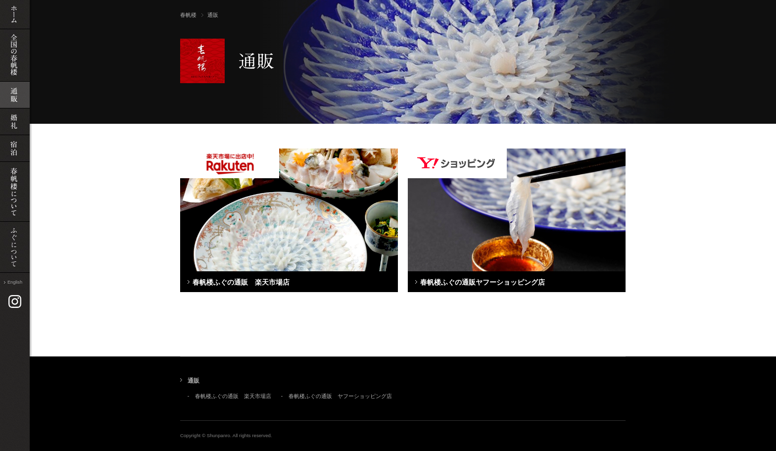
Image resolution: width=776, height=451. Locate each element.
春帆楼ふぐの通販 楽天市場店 (241, 282)
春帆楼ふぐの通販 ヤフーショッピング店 (340, 396)
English (14, 282)
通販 (193, 381)
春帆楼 (188, 15)
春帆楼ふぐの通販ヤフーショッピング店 (482, 282)
